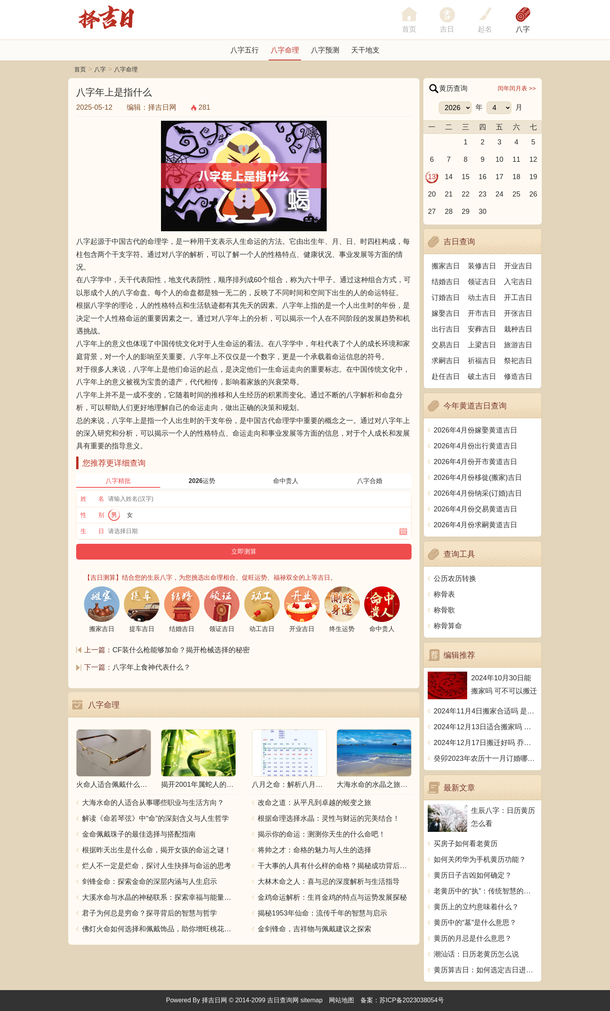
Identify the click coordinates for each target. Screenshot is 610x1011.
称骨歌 (444, 610)
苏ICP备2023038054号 (412, 1000)
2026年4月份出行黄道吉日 (475, 446)
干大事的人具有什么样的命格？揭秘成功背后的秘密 (335, 866)
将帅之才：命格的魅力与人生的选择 (314, 850)
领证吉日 (482, 282)
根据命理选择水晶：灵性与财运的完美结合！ (329, 818)
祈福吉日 (482, 361)
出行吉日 (446, 329)
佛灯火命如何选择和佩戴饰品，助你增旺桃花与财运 (159, 929)
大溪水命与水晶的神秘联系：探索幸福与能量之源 (159, 897)
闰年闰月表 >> (517, 88)
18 (516, 177)
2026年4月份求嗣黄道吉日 (475, 525)
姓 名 (92, 498)
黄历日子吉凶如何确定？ (473, 875)
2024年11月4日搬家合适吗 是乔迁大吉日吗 (485, 711)
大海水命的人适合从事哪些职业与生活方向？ (153, 803)
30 (483, 211)
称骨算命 (448, 626)
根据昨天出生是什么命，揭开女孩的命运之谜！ (156, 850)
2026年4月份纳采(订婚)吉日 (478, 493)
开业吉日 (518, 266)
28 (449, 211)
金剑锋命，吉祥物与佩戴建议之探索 (314, 929)
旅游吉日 (518, 345)
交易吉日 (446, 345)
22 (466, 194)
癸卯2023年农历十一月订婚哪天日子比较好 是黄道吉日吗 (485, 758)
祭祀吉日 (518, 361)
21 (449, 194)
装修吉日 (482, 266)
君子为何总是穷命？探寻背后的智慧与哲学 (149, 913)
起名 (485, 29)
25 (516, 194)
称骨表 (444, 594)
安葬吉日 (482, 329)
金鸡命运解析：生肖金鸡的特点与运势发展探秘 (332, 897)
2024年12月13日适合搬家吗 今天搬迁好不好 (485, 727)
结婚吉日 (446, 282)
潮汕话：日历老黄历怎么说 (476, 954)
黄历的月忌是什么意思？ (473, 938)
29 (466, 211)
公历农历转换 (455, 578)
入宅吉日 (518, 282)
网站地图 (341, 1000)
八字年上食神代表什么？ (151, 667)
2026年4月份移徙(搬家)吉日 (478, 477)
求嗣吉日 (446, 361)
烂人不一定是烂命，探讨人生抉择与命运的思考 (156, 866)
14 (449, 177)
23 (483, 194)
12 (533, 159)
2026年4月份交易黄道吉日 (475, 509)
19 (533, 177)
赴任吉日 (446, 376)
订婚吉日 (446, 297)
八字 (523, 29)
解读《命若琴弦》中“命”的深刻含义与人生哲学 (155, 818)
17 (499, 177)
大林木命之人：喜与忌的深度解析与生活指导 (329, 882)
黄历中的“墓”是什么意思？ (475, 923)
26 (533, 194)
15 (466, 177)
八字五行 (244, 50)
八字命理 (285, 50)
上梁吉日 (482, 345)
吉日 (447, 29)
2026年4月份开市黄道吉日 (475, 462)
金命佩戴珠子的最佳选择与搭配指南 (139, 834)
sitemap (312, 1000)
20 (432, 194)
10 (499, 159)
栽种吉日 (518, 329)
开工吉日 (518, 297)
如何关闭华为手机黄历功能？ (480, 859)
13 (432, 177)
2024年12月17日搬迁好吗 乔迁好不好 (485, 743)
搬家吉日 (446, 266)
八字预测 (325, 50)
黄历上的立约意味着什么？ (476, 907)
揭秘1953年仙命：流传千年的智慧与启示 (322, 913)
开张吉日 (518, 313)
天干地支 (365, 50)
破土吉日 (482, 376)
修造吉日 (518, 376)
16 (483, 177)
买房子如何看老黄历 (466, 844)
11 (516, 159)
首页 (80, 69)
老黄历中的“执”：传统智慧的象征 (485, 891)
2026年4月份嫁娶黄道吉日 (475, 430)
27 (432, 211)
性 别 (92, 514)
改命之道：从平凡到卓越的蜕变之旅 (314, 803)
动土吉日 (482, 297)
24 (499, 194)
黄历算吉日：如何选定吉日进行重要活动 (485, 970)
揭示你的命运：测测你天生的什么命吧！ (321, 834)
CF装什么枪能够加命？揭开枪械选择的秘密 (181, 650)
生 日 (92, 531)
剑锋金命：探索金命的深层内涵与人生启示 (149, 882)
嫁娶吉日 (446, 313)
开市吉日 (482, 313)
